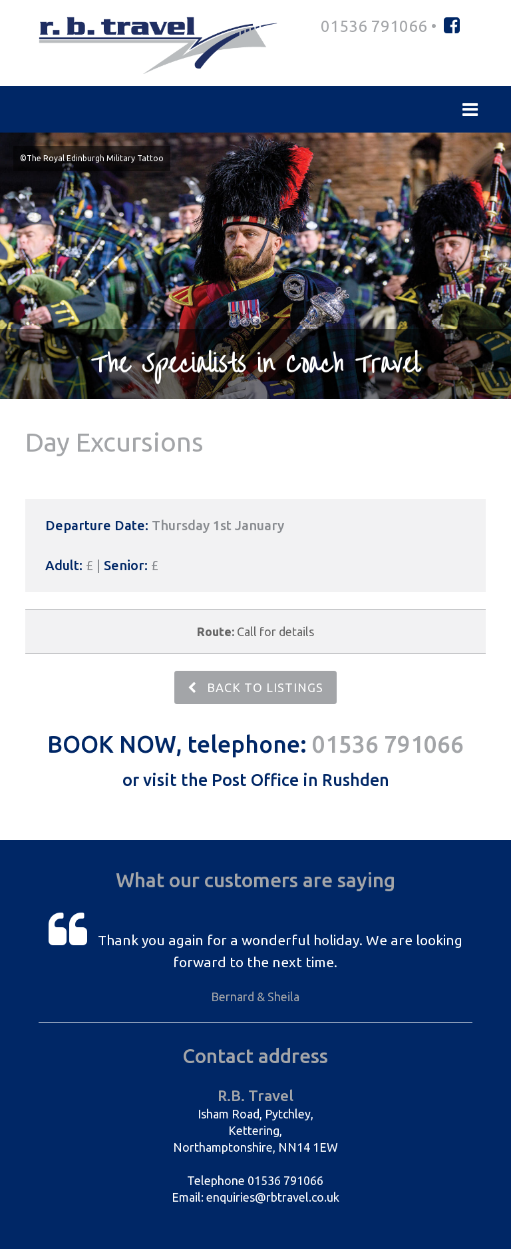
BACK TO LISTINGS (255, 687)
